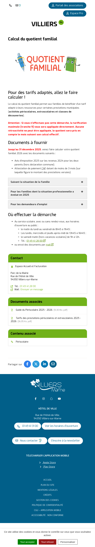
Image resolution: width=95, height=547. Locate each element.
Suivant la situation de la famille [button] (47, 182)
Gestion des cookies (47, 500)
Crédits (47, 495)
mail (49, 244)
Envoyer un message (32, 289)
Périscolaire (19, 341)
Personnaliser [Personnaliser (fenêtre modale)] (67, 542)
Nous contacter (29, 440)
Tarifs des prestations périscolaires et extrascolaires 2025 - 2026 (46, 320)
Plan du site (47, 485)
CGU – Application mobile (47, 510)
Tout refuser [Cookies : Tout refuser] (47, 542)
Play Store (47, 466)
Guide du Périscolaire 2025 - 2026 (39, 309)
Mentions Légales (48, 490)
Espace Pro (74, 13)
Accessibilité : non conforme (47, 515)
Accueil (47, 479)
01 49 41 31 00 (27, 426)
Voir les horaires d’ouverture (61, 426)
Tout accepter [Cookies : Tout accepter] (27, 542)
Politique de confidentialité (47, 505)
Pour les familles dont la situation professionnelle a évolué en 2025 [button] (47, 193)
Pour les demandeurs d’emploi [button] (47, 204)
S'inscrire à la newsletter (65, 440)
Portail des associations (67, 5)
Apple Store (47, 462)
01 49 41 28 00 (36, 240)
